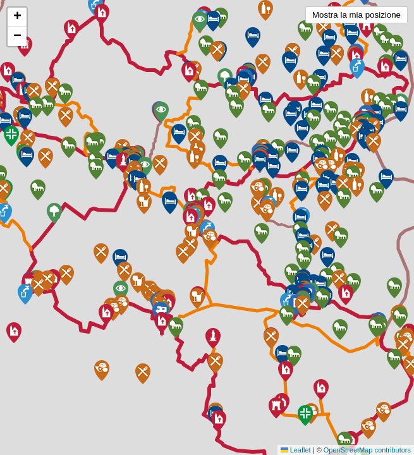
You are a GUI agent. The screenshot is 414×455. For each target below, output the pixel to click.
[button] (321, 389)
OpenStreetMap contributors (367, 450)
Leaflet (296, 450)
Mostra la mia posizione (356, 15)
